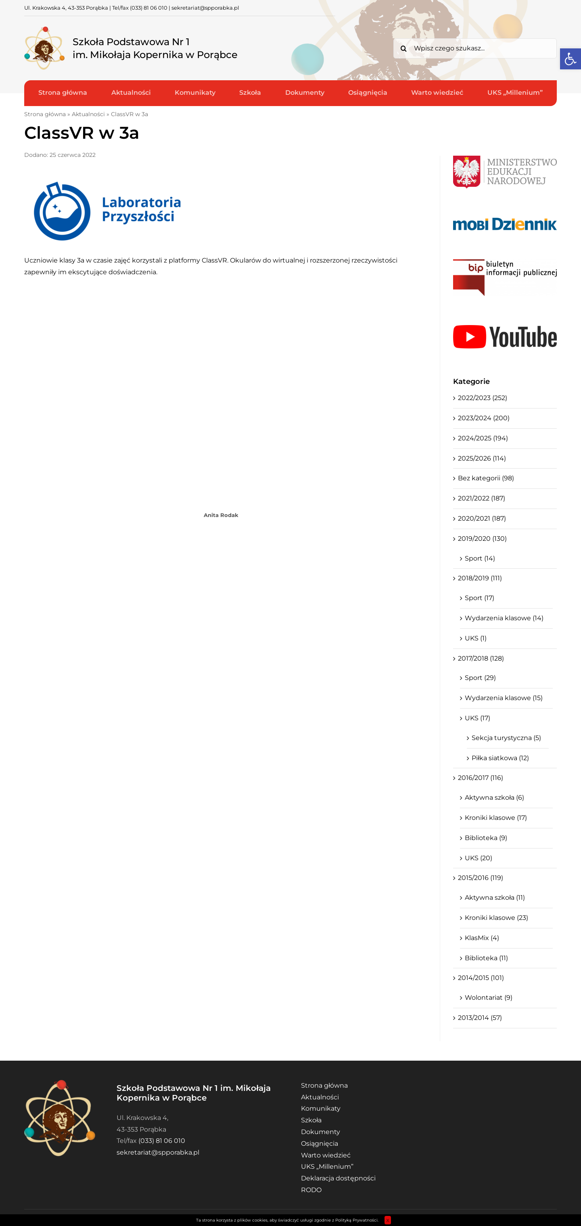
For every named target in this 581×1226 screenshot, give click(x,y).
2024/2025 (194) (483, 438)
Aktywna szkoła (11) (495, 897)
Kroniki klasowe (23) (496, 918)
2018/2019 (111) (480, 578)
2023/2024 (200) (484, 418)
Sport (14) (480, 558)
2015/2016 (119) (480, 878)
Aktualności (88, 114)
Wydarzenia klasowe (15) (504, 698)
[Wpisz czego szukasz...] (475, 48)
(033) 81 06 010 (148, 7)
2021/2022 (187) (481, 498)
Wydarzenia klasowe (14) (504, 618)
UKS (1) (476, 638)
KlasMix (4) (482, 938)
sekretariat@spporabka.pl (205, 7)
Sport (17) (479, 598)
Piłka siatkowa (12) (500, 758)
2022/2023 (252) (482, 398)
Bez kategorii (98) (486, 478)
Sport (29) (480, 678)
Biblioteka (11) (486, 958)
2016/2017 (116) (480, 778)
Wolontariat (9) (488, 997)
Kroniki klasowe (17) (496, 818)
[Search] (403, 48)
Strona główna (45, 114)
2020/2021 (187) (482, 518)
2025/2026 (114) (482, 458)
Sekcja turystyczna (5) (506, 738)
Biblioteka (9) (486, 838)
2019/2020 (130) (482, 538)
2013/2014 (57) (480, 1018)
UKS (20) (478, 858)
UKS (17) (477, 718)
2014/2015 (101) (481, 978)
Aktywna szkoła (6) (494, 797)
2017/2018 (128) (481, 658)
